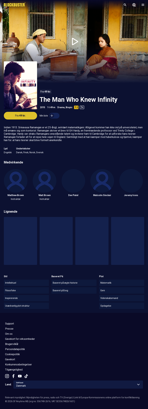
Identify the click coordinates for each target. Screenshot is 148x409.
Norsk (32, 152)
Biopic (69, 107)
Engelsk (8, 152)
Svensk (39, 152)
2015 (42, 107)
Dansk (19, 152)
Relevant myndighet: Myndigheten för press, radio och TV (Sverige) (39, 397)
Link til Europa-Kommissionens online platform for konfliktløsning (107, 397)
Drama (61, 107)
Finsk (25, 152)
